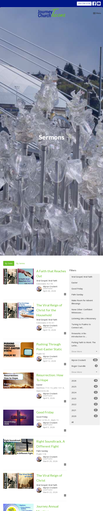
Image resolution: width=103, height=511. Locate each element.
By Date (8, 263)
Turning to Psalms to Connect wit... (81, 326)
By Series (20, 263)
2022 (84, 404)
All (72, 422)
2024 (84, 392)
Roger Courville (84, 366)
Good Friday (77, 288)
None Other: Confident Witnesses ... (81, 311)
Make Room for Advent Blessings (82, 302)
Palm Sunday (77, 294)
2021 (84, 410)
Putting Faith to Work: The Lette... (83, 344)
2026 (84, 380)
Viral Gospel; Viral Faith (81, 276)
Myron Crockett (84, 360)
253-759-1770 (84, 3)
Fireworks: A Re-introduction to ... (79, 335)
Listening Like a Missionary (83, 318)
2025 (84, 386)
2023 (84, 398)
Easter (74, 282)
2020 (84, 416)
